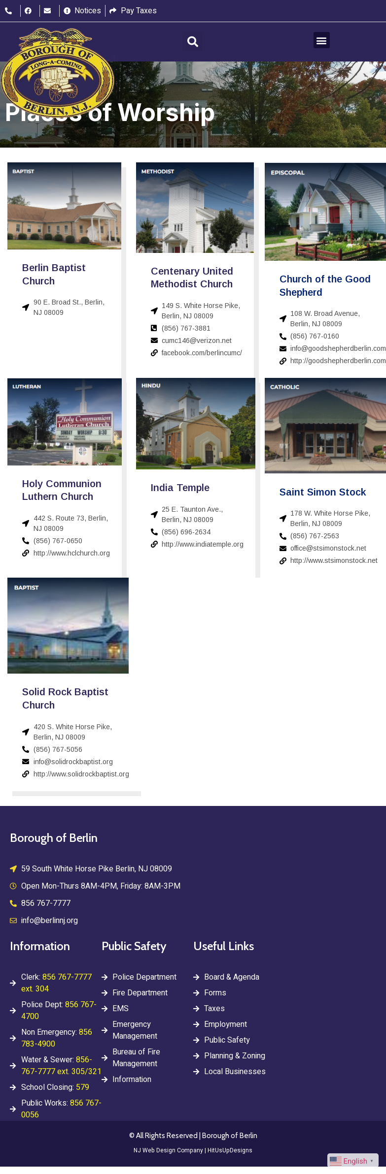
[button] (193, 42)
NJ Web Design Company (168, 1150)
